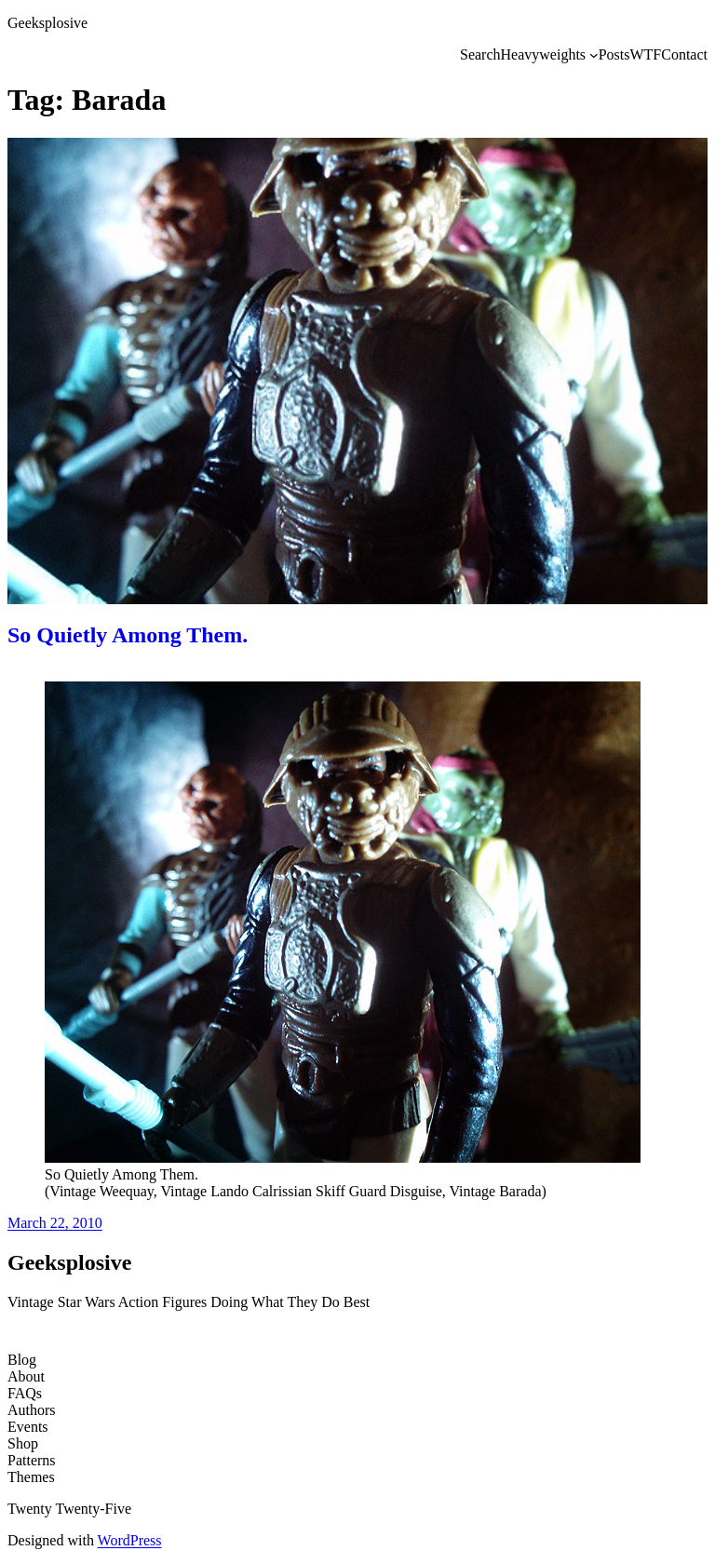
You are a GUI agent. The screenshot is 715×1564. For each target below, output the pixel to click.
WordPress (130, 1540)
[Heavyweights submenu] (594, 55)
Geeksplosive (47, 23)
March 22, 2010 (54, 1223)
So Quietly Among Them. (127, 635)
